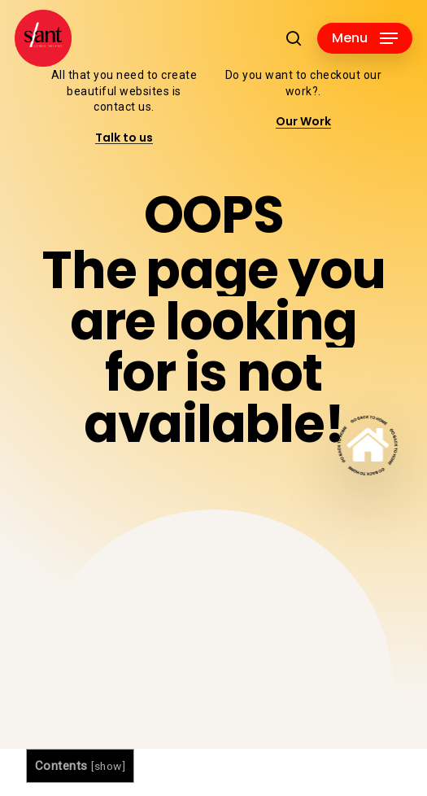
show (108, 765)
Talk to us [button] (124, 138)
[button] (364, 38)
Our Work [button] (303, 122)
